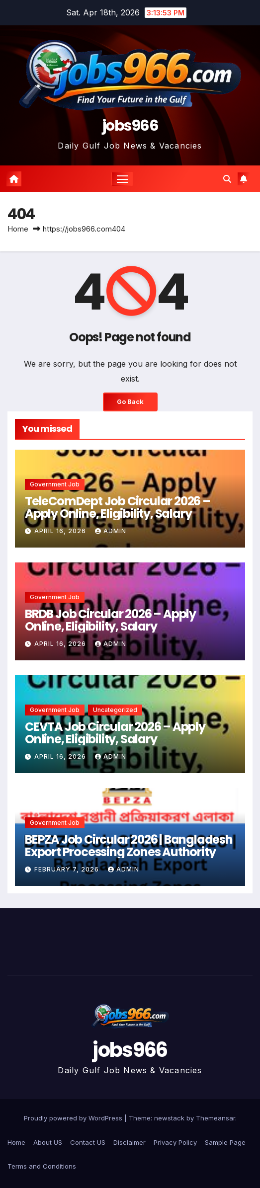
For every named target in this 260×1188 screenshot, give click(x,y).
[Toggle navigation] (122, 179)
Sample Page (225, 1142)
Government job (55, 484)
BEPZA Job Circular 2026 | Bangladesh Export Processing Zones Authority (129, 845)
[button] (227, 179)
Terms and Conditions (41, 1166)
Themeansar (215, 1118)
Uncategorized (115, 709)
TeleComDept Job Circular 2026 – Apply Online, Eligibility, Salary (117, 507)
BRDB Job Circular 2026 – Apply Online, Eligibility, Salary (110, 620)
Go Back (130, 401)
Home (17, 229)
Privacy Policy (175, 1142)
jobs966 (130, 125)
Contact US (87, 1142)
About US (47, 1142)
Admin (110, 531)
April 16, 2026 (61, 531)
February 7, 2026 (67, 869)
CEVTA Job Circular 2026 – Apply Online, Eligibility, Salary (115, 732)
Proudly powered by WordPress (74, 1118)
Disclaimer (129, 1142)
